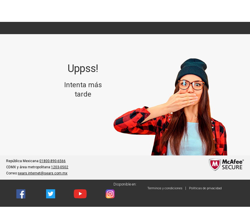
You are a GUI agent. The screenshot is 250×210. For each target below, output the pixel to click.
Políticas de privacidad (205, 188)
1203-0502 (59, 167)
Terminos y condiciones (164, 188)
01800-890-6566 (52, 161)
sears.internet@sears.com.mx (42, 173)
